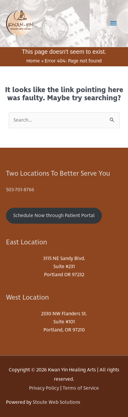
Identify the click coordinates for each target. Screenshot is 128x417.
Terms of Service (81, 388)
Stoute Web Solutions (56, 402)
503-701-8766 (20, 189)
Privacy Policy (44, 388)
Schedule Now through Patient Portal (54, 215)
